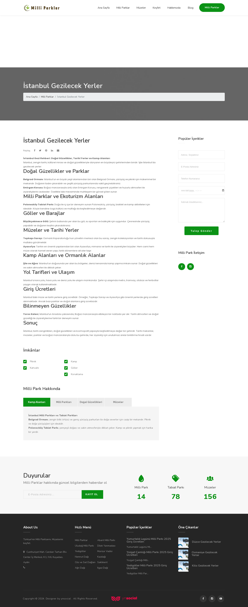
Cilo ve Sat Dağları (85, 562)
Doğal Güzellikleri (91, 402)
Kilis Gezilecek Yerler (205, 566)
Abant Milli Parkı (106, 540)
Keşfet (157, 7)
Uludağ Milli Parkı (84, 545)
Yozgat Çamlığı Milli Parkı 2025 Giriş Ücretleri (150, 553)
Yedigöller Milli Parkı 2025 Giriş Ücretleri (147, 567)
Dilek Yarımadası (106, 545)
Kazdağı (101, 556)
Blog (190, 7)
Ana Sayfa (104, 7)
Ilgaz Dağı (102, 567)
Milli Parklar (123, 7)
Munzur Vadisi (104, 551)
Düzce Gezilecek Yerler (206, 542)
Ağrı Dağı (80, 567)
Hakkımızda (173, 7)
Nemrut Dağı (82, 556)
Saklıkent (102, 562)
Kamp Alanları (36, 402)
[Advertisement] (124, 41)
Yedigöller (80, 551)
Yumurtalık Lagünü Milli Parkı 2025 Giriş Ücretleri (149, 540)
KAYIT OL (91, 494)
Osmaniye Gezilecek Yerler (204, 553)
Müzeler (141, 7)
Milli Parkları (63, 402)
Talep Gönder (201, 231)
